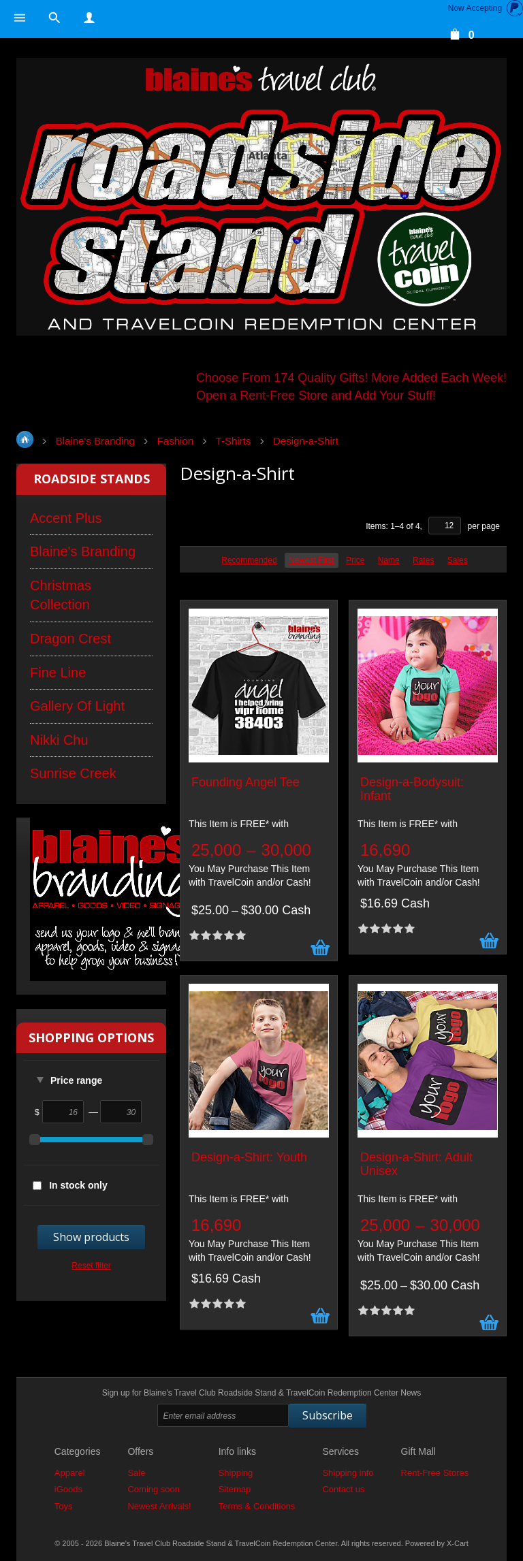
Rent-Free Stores (435, 1473)
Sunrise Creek (73, 773)
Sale (136, 1473)
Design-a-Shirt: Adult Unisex (416, 1164)
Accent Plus (66, 518)
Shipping (236, 1473)
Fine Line (58, 672)
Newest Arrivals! (159, 1506)
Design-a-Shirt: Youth (249, 1157)
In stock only (78, 1185)
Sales (457, 560)
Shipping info (347, 1473)
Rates (423, 560)
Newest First (311, 560)
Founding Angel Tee (245, 782)
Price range (76, 1080)
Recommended (248, 560)
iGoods (68, 1489)
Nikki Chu (59, 740)
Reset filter (91, 1265)
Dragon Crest (70, 638)
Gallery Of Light (77, 705)
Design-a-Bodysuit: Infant (412, 789)
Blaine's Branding (83, 551)
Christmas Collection (60, 595)
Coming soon (153, 1489)
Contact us (343, 1489)
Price (355, 560)
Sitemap (235, 1489)
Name (389, 560)
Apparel (69, 1473)
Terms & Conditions (257, 1506)
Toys (63, 1506)
